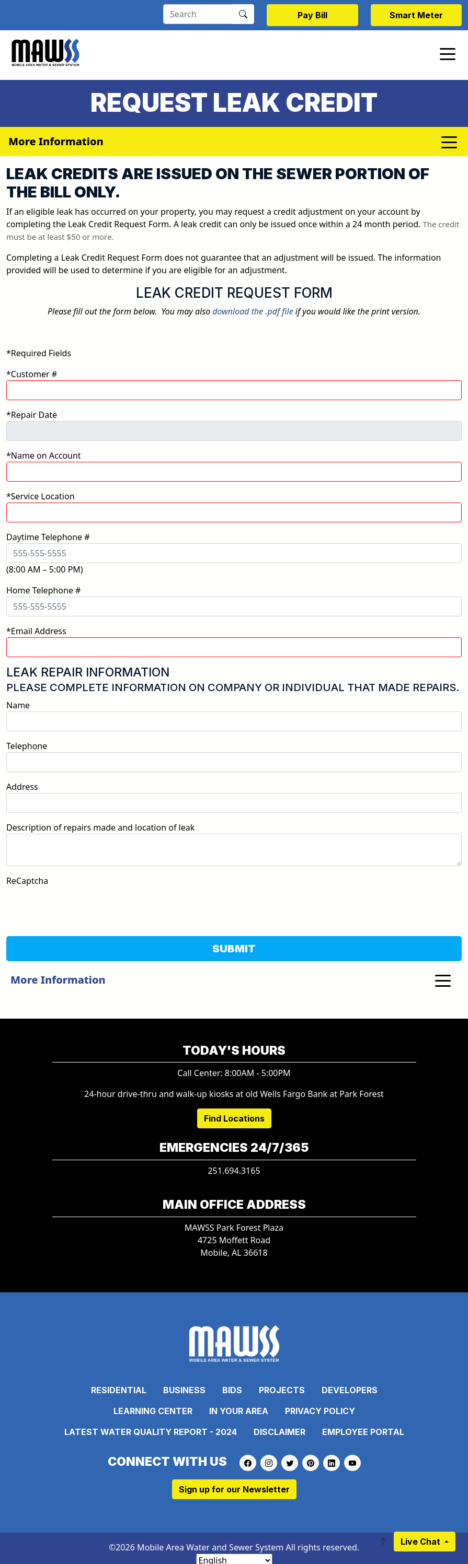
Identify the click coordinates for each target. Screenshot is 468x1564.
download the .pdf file (252, 311)
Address (22, 786)
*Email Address (36, 631)
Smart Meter (416, 15)
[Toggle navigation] (447, 53)
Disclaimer (279, 1432)
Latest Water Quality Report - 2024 (150, 1432)
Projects (282, 1390)
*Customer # (31, 374)
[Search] (198, 14)
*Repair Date (31, 415)
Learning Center (152, 1411)
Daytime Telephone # (48, 537)
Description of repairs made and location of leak (100, 827)
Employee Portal (363, 1432)
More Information (58, 980)
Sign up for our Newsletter (234, 1489)
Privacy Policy (320, 1411)
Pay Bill (312, 15)
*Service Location (40, 496)
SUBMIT (234, 948)
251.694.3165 (234, 1170)
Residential (118, 1390)
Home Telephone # (43, 590)
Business (184, 1390)
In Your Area (238, 1411)
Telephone (26, 746)
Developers (350, 1390)
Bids (232, 1390)
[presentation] (85, 907)
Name (18, 705)
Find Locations (234, 1118)
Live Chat (421, 1541)
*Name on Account (43, 455)
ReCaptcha (27, 880)
